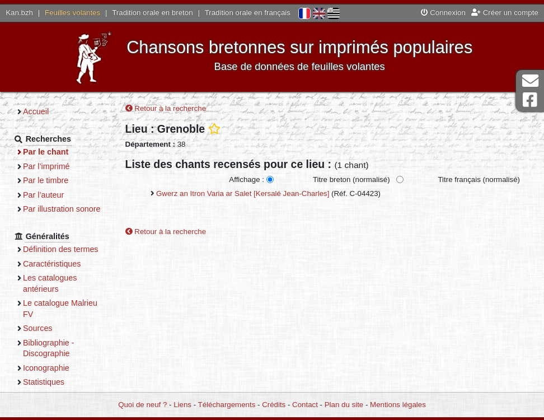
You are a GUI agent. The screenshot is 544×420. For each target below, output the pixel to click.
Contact (305, 404)
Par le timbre (45, 180)
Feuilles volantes (72, 12)
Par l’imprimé (46, 166)
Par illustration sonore (62, 208)
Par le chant (45, 151)
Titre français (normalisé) (479, 179)
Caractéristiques (52, 263)
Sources (38, 328)
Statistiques (43, 381)
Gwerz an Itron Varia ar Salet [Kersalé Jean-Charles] (242, 193)
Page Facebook (530, 100)
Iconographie (46, 367)
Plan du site (344, 404)
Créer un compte (504, 12)
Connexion (443, 12)
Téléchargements (227, 404)
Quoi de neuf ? (142, 404)
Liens (182, 404)
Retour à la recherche (166, 108)
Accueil (36, 111)
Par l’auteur (43, 194)
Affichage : (246, 179)
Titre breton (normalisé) (351, 179)
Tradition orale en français (247, 12)
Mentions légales (398, 404)
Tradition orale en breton (152, 12)
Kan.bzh (19, 12)
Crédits (273, 404)
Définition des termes (61, 249)
